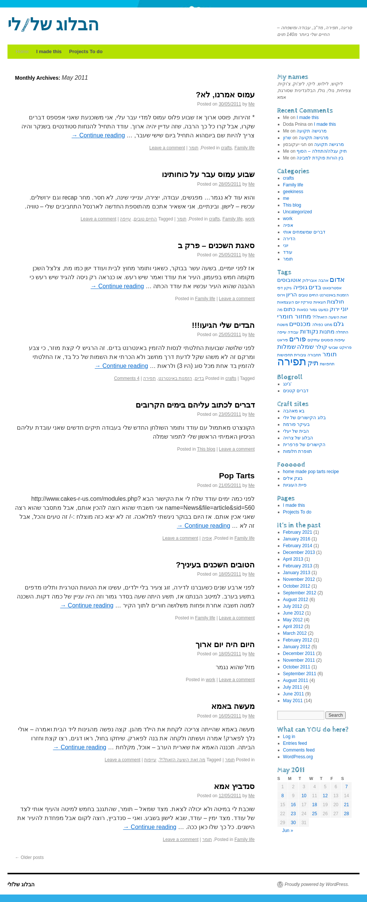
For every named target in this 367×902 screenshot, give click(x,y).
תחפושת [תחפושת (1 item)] (327, 364)
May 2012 (293, 619)
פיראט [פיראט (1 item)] (282, 340)
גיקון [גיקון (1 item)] (288, 288)
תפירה (149, 378)
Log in (289, 736)
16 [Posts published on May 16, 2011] (293, 804)
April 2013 (293, 559)
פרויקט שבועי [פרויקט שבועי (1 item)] (340, 347)
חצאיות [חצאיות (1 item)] (319, 302)
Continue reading (98, 135)
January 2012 (296, 646)
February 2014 (297, 545)
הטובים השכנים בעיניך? (215, 564)
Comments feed (299, 750)
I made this (49, 51)
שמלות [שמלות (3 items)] (286, 346)
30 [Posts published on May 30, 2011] (293, 822)
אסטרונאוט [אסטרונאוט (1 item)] (332, 288)
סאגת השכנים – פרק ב (216, 245)
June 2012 (293, 613)
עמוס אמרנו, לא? (225, 94)
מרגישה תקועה (311, 131)
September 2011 (299, 673)
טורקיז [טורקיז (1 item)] (306, 302)
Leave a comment (167, 147)
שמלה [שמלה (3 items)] (305, 346)
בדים (199, 378)
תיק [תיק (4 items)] (312, 363)
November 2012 (299, 579)
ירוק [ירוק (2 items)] (334, 309)
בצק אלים (293, 478)
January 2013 (296, 572)
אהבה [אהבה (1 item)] (323, 280)
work (250, 219)
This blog (206, 449)
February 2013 (297, 566)
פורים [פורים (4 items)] (297, 339)
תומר (193, 147)
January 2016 (296, 539)
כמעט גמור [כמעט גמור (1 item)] (318, 309)
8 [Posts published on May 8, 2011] (282, 795)
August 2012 (295, 599)
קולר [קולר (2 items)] (321, 347)
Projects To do (86, 51)
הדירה (289, 238)
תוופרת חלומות (297, 451)
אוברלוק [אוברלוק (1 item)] (309, 280)
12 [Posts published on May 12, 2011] (325, 795)
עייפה (125, 219)
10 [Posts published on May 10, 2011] (303, 795)
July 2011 (292, 687)
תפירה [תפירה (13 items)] (291, 361)
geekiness (293, 191)
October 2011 (296, 667)
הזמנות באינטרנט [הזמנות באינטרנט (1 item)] (334, 295)
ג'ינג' (287, 384)
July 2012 (292, 606)
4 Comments (126, 378)
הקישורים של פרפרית (304, 444)
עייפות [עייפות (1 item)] (339, 340)
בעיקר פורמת (296, 424)
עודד (287, 252)
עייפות (150, 759)
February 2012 (297, 640)
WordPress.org (298, 756)
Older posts (29, 857)
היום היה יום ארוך (225, 644)
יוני (285, 245)
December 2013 (299, 552)
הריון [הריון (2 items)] (291, 295)
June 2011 (293, 694)
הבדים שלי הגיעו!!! (223, 325)
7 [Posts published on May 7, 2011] (346, 786)
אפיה (207, 538)
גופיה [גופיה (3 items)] (300, 287)
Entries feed (295, 743)
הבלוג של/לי (53, 25)
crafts (226, 147)
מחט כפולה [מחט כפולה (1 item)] (322, 324)
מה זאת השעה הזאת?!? (182, 759)
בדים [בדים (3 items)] (315, 287)
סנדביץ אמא (234, 786)
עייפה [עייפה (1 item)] (281, 332)
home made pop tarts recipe (311, 471)
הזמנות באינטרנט (175, 378)
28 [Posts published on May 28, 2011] (346, 813)
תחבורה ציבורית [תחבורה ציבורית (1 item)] (307, 355)
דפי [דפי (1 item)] (280, 288)
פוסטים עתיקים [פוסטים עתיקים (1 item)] (320, 340)
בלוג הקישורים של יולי (304, 417)
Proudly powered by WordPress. (317, 884)
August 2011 (295, 680)
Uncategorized (297, 211)
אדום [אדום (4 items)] (337, 279)
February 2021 (297, 532)
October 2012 (296, 586)
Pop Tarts (237, 475)
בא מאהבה (293, 411)
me (286, 198)
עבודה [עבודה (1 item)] (293, 332)
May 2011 (293, 700)
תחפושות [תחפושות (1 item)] (285, 355)
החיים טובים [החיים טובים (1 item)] (308, 295)
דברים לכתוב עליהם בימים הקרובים (195, 404)
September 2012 (299, 592)
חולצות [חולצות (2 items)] (335, 302)
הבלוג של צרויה (298, 438)
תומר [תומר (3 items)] (329, 354)
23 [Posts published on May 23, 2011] (293, 813)
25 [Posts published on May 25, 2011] (314, 813)
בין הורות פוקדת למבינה (320, 158)
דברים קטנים (296, 390)
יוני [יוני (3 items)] (344, 309)
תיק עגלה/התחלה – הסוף (322, 151)
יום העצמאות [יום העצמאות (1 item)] (288, 302)
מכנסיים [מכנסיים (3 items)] (300, 323)
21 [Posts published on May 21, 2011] (346, 804)
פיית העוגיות (295, 485)
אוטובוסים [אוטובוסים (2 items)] (289, 280)
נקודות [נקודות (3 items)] (309, 331)
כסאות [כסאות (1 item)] (302, 309)
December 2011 (299, 653)
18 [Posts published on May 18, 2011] (314, 804)
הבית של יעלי (296, 431)
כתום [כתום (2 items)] (289, 309)
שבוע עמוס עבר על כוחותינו (208, 174)
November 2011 (299, 660)
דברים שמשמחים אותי (304, 232)
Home (22, 51)
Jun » (287, 830)
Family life (244, 147)
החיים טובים (145, 219)
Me (251, 104)
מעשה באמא (233, 706)
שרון (287, 137)
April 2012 (293, 626)
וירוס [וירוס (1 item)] (281, 295)
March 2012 (295, 633)
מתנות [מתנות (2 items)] (326, 332)
